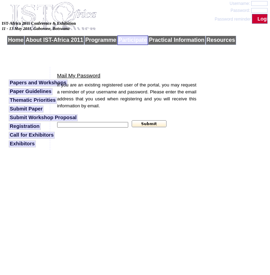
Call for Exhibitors (32, 135)
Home (15, 40)
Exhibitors (22, 143)
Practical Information (177, 40)
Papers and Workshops (38, 82)
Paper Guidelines (31, 91)
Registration (25, 126)
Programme (100, 40)
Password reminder (232, 19)
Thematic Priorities (33, 100)
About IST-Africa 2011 (54, 40)
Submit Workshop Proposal (43, 117)
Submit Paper (26, 109)
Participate (132, 40)
